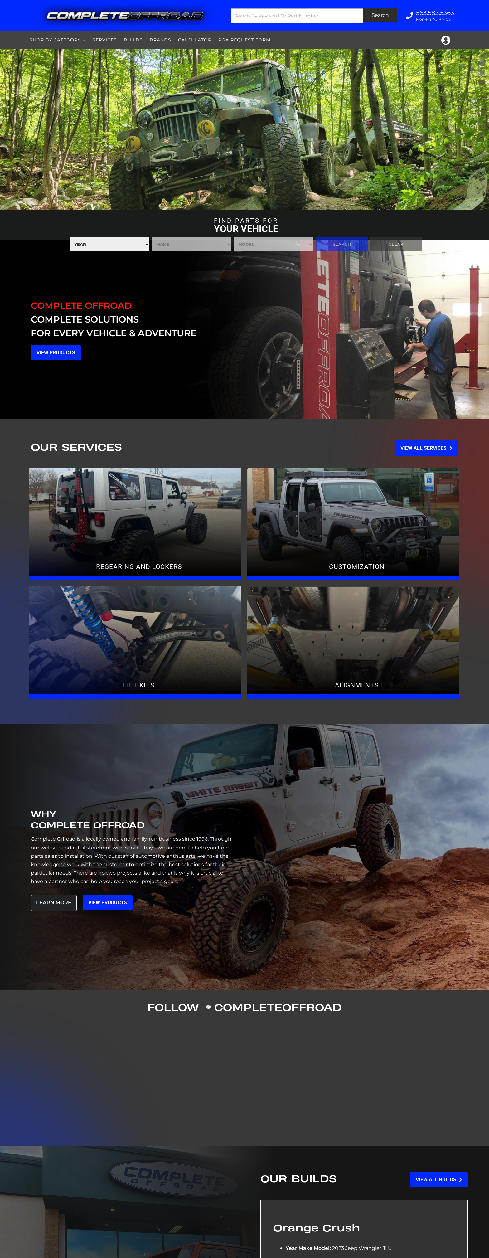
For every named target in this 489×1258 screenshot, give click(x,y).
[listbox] (109, 244)
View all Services (426, 448)
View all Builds (439, 1180)
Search (342, 244)
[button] (314, 15)
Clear (396, 244)
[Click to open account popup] (445, 40)
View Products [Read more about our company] (108, 903)
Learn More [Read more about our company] (53, 902)
